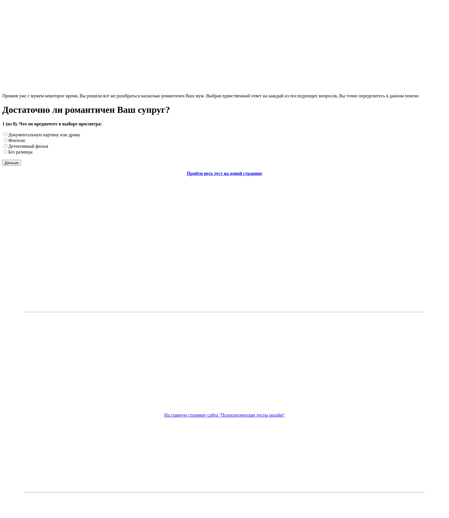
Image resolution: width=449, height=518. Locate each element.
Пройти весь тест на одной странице (224, 173)
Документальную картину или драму (44, 134)
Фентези (16, 140)
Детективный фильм (28, 146)
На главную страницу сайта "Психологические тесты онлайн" (224, 415)
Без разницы (20, 151)
